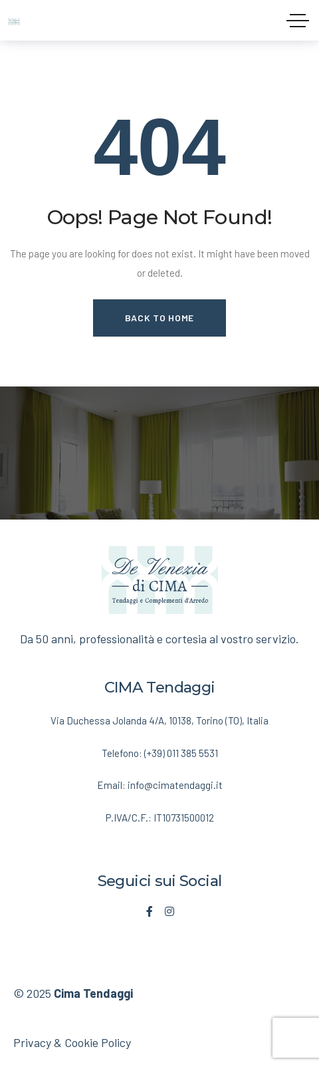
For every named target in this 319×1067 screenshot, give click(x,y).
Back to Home (159, 317)
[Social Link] (149, 911)
